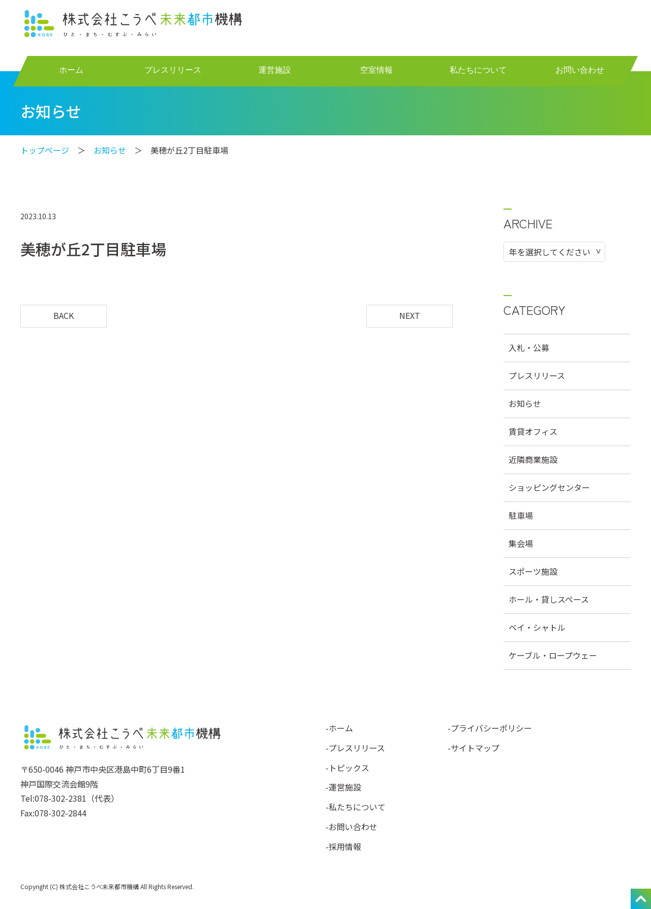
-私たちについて (356, 807)
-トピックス (347, 767)
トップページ (44, 150)
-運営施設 (343, 787)
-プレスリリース (355, 748)
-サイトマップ (473, 748)
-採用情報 (343, 846)
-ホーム (339, 728)
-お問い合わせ (351, 826)
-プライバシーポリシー (490, 728)
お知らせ (110, 150)
